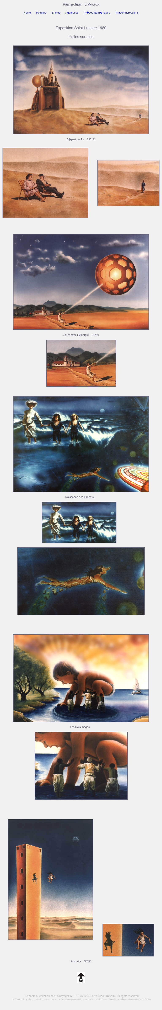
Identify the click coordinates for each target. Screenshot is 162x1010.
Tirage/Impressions (126, 12)
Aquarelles (71, 12)
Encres (56, 12)
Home (27, 12)
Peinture (41, 12)
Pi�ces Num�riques (97, 12)
